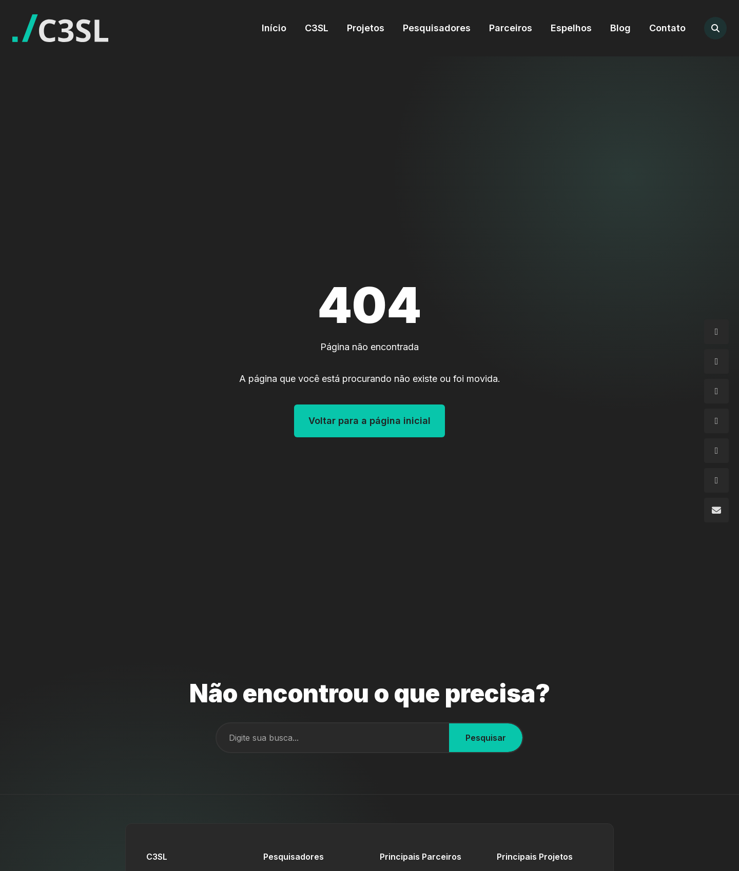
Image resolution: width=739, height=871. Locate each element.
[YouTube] (716, 480)
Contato (667, 28)
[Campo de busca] (333, 737)
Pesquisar (485, 738)
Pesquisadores (437, 28)
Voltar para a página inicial (369, 420)
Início (274, 28)
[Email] (716, 510)
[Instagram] (716, 331)
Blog (620, 28)
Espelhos (571, 28)
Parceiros (510, 28)
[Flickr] (716, 450)
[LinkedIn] (716, 421)
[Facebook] (716, 361)
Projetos (365, 28)
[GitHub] (716, 391)
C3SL (316, 28)
